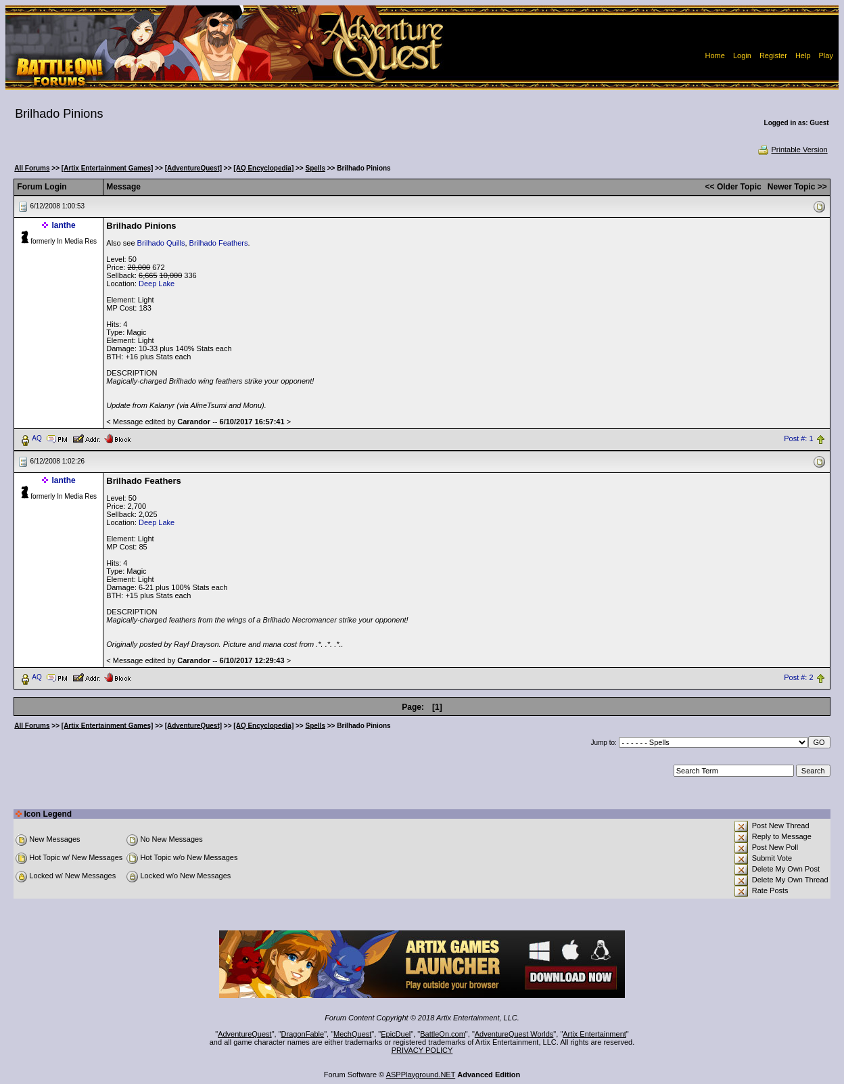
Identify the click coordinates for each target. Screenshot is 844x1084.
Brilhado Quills (161, 243)
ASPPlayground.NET (421, 1074)
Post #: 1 (798, 438)
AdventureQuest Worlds (514, 1034)
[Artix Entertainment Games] (108, 168)
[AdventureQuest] (193, 168)
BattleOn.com (442, 1034)
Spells (315, 168)
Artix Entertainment (594, 1034)
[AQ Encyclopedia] (263, 168)
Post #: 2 (798, 677)
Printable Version (792, 149)
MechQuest (352, 1034)
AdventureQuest (245, 1034)
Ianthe (63, 225)
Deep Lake (156, 283)
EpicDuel (396, 1034)
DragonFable (303, 1034)
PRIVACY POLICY (422, 1050)
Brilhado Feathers (218, 243)
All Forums (31, 168)
